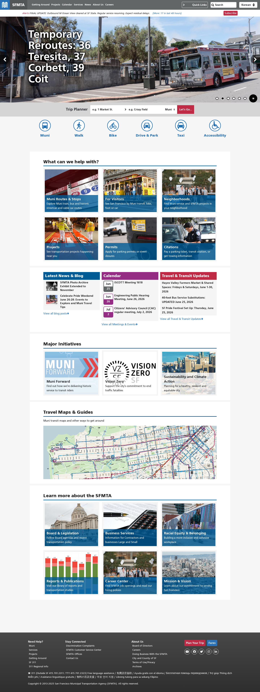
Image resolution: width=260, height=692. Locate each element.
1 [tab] (217, 99)
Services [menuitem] (79, 4)
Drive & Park (147, 136)
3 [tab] (229, 99)
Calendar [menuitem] (68, 4)
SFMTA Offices (74, 654)
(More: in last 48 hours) (167, 13)
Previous (4, 60)
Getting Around (37, 658)
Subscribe (231, 13)
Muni (45, 136)
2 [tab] (223, 99)
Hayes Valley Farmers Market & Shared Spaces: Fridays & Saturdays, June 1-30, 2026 (187, 287)
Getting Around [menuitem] (42, 4)
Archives (137, 666)
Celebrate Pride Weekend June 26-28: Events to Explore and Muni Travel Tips (76, 301)
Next (255, 60)
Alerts (25, 13)
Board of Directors (142, 645)
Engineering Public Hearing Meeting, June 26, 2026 (131, 297)
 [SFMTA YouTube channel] (187, 651)
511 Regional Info (38, 666)
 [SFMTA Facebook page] (194, 651)
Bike (113, 136)
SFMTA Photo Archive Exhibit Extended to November (74, 286)
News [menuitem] (89, 4)
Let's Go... (185, 109)
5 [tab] (240, 99)
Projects (33, 654)
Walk (79, 136)
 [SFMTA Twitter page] (201, 651)
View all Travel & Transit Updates (180, 319)
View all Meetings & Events (118, 324)
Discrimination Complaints (80, 645)
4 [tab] (234, 99)
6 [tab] (245, 99)
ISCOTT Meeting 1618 (128, 282)
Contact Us (72, 658)
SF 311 (32, 662)
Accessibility (215, 136)
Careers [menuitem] (111, 4)
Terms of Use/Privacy (143, 662)
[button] (248, 5)
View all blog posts (55, 313)
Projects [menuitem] (57, 4)
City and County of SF (144, 658)
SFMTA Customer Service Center (83, 649)
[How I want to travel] (170, 110)
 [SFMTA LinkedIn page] (215, 651)
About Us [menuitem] (99, 4)
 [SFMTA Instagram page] (208, 651)
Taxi (181, 136)
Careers (136, 649)
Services (33, 649)
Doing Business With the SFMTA (149, 654)
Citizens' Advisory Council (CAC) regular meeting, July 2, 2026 (135, 310)
